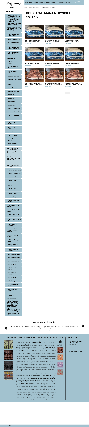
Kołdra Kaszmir (11, 132)
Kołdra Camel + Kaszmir (11, 123)
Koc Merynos (11, 105)
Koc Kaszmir (11, 101)
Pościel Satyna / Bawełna (12, 289)
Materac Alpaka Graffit (14, 173)
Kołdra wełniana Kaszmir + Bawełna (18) (13, 159)
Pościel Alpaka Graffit (13, 257)
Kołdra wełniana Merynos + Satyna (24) (13, 166)
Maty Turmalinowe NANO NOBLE (13, 35)
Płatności (46, 337)
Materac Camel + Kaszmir (12, 184)
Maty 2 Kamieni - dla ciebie (13, 205)
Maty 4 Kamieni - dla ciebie (13, 215)
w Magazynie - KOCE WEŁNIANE (13, 294)
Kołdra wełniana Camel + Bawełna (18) (13, 152)
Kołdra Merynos (12, 135)
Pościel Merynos (12, 281)
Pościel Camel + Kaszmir (12, 268)
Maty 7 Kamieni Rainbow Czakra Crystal (12, 230)
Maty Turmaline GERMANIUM (12, 57)
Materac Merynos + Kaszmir (13, 201)
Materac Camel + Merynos (12, 189)
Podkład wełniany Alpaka (12, 235)
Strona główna (9, 337)
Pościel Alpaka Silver (13, 261)
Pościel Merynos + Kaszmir (12, 285)
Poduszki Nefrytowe (13, 91)
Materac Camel (11, 180)
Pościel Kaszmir (12, 277)
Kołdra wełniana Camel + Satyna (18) (13, 155)
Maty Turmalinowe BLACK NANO (13, 52)
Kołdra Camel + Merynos (11, 127)
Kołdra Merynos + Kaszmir (12, 139)
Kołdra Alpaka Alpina (13, 108)
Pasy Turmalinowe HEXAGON (12, 67)
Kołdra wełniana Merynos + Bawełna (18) (13, 162)
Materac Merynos (12, 197)
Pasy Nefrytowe (12, 88)
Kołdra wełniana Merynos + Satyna (48, 7)
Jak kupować (40, 337)
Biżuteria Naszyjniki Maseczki (13, 43)
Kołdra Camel (11, 119)
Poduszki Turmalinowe (14, 79)
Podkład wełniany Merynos (12, 250)
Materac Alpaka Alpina (14, 170)
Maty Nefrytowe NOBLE (12, 83)
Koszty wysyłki (54, 337)
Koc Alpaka (10, 94)
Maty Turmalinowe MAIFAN (13, 62)
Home (25, 7)
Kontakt (61, 337)
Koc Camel (10, 98)
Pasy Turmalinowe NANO (12, 71)
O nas (30, 2)
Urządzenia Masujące (13, 39)
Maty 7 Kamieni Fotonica (12, 224)
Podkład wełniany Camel (12, 240)
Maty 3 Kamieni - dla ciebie (13, 210)
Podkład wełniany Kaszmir (12, 245)
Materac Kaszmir (12, 193)
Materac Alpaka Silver (13, 177)
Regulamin (20, 337)
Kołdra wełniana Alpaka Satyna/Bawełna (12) (13, 149)
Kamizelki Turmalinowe (14, 76)
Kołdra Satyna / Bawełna (12, 144)
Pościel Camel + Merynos (12, 273)
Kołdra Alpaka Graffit (13, 112)
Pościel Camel (11, 264)
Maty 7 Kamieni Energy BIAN (14, 220)
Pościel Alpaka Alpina (13, 254)
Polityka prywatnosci (29, 337)
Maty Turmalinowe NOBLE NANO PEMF (13, 48)
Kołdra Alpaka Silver (13, 115)
